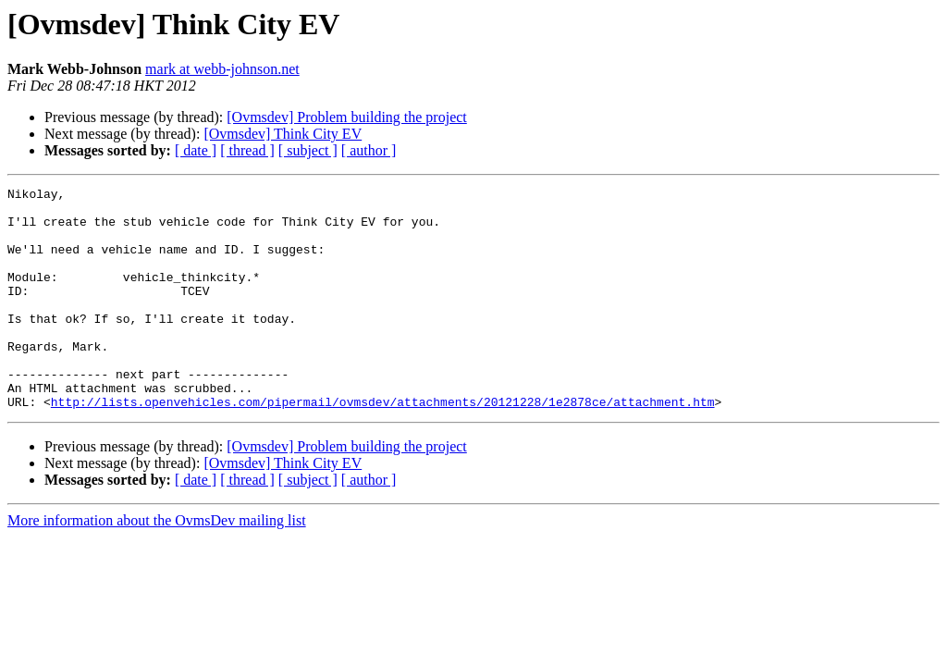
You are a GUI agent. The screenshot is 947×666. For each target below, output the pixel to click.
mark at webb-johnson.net (222, 69)
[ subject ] (308, 150)
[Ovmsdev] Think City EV (282, 134)
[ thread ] (247, 150)
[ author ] (369, 150)
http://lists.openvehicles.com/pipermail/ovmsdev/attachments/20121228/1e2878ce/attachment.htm (383, 446)
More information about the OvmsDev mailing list (156, 565)
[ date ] (195, 150)
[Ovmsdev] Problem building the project (347, 117)
